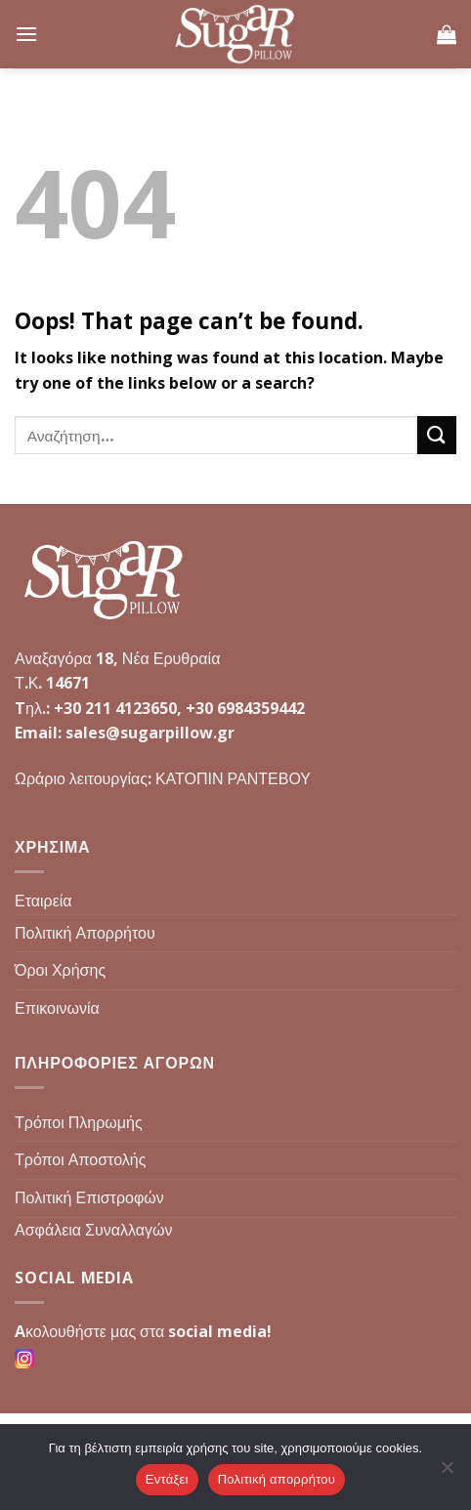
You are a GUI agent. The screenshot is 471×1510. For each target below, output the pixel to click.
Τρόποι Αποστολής (80, 1159)
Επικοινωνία (57, 1008)
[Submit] (436, 435)
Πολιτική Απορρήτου (85, 933)
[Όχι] (446, 1473)
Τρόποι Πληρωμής (79, 1122)
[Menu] (26, 34)
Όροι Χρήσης (60, 970)
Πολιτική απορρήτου (276, 1479)
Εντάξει (167, 1479)
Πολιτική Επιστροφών (89, 1197)
